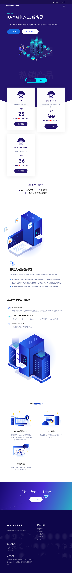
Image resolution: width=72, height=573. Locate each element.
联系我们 (40, 539)
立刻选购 (21, 124)
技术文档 (40, 536)
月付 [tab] (30, 80)
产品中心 (40, 531)
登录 (55, 2)
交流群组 (10, 551)
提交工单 (10, 548)
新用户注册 (30, 31)
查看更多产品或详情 (35, 185)
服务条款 (40, 529)
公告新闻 (40, 534)
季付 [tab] (41, 80)
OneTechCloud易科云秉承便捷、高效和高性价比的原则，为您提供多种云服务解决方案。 (20, 562)
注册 (63, 2)
